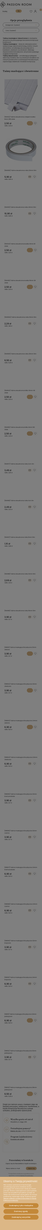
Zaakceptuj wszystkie (21, 1217)
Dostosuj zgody (21, 1211)
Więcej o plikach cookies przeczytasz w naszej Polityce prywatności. (19, 1199)
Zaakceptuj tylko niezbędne (21, 1205)
